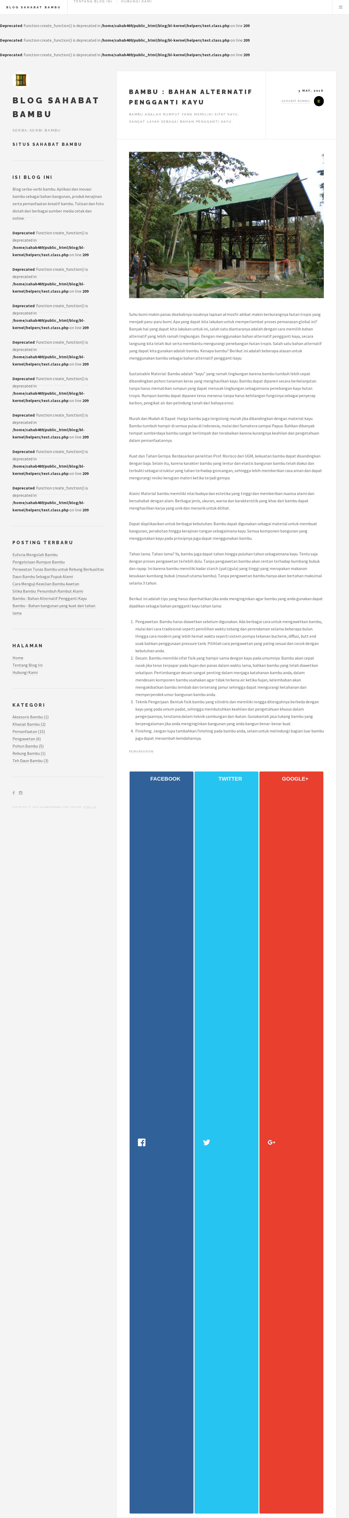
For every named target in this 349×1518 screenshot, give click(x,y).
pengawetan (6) (26, 738)
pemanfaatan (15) (28, 731)
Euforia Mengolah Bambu (35, 554)
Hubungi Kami (25, 672)
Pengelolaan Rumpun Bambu (38, 561)
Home (17, 657)
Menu (340, 7)
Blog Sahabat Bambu (33, 7)
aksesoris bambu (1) (30, 716)
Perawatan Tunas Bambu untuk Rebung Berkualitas (58, 569)
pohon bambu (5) (28, 746)
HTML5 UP (90, 807)
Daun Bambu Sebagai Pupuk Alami (42, 576)
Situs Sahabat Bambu (48, 144)
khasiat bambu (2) (28, 724)
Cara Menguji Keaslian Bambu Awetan (45, 583)
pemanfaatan (141, 751)
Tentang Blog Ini (27, 665)
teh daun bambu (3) (30, 760)
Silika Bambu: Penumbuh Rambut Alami (47, 591)
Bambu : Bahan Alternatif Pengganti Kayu (49, 598)
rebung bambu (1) (28, 753)
